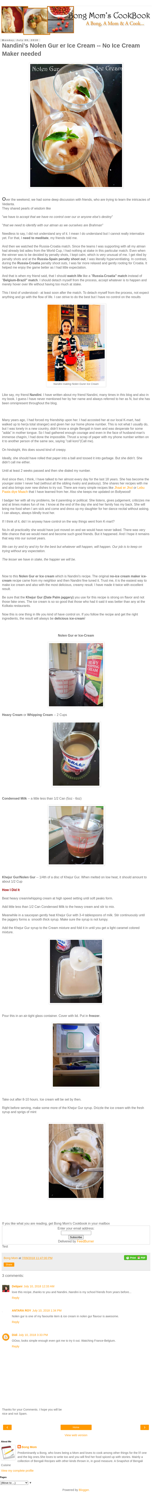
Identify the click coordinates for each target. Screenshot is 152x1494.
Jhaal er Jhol (123, 487)
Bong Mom (29, 1447)
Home (76, 1427)
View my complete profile (17, 1470)
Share (9, 1264)
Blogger (84, 1490)
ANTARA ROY (21, 1310)
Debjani (17, 1286)
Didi (14, 1335)
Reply (15, 1297)
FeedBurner (85, 1241)
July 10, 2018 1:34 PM (46, 1310)
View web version (76, 1435)
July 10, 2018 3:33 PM (33, 1335)
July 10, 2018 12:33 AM (39, 1286)
